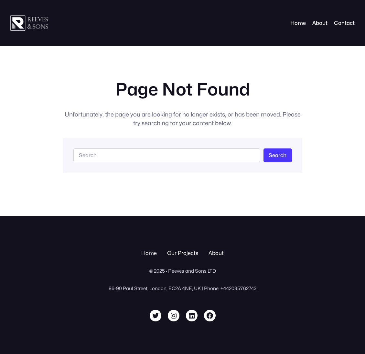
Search (277, 155)
